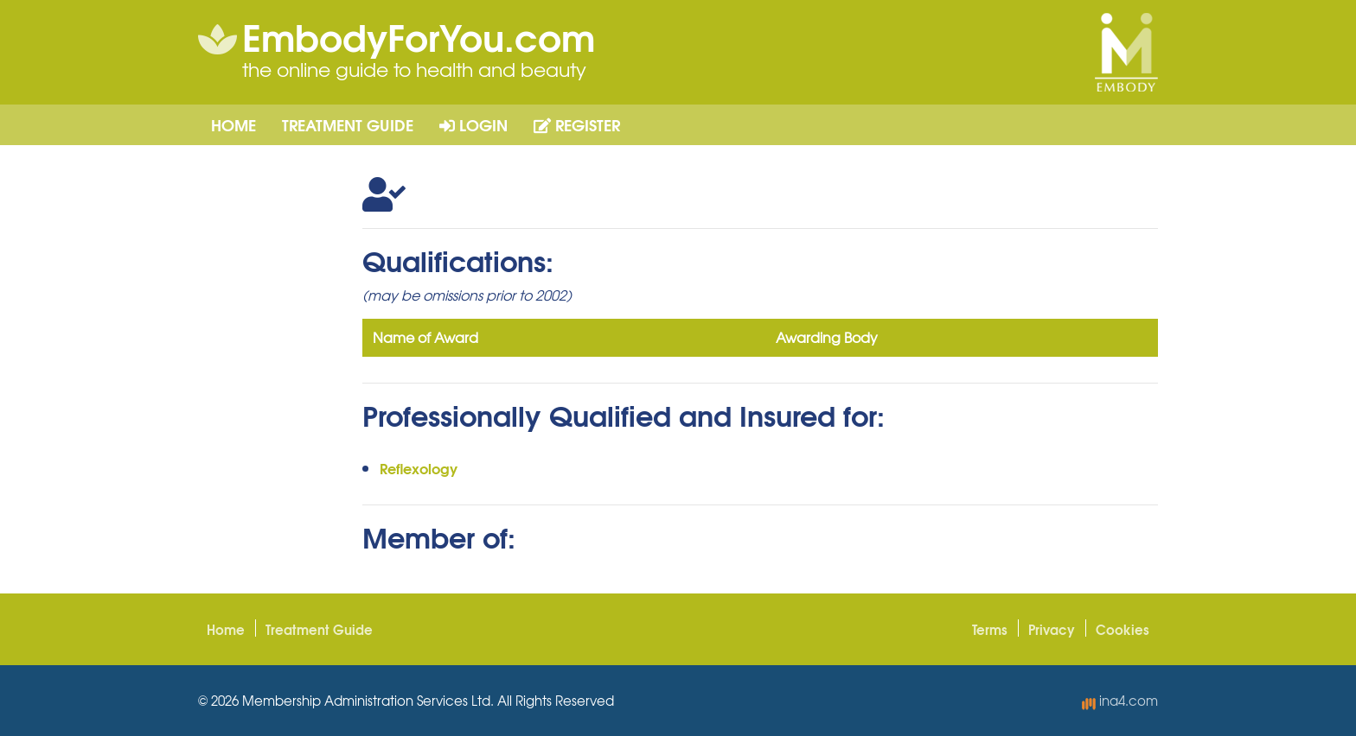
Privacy (1051, 629)
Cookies (1122, 629)
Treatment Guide (347, 124)
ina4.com (1120, 700)
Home (233, 124)
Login (473, 124)
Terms (989, 629)
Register (577, 124)
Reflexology (418, 468)
